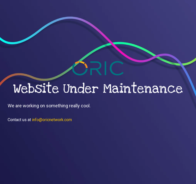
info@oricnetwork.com (52, 119)
